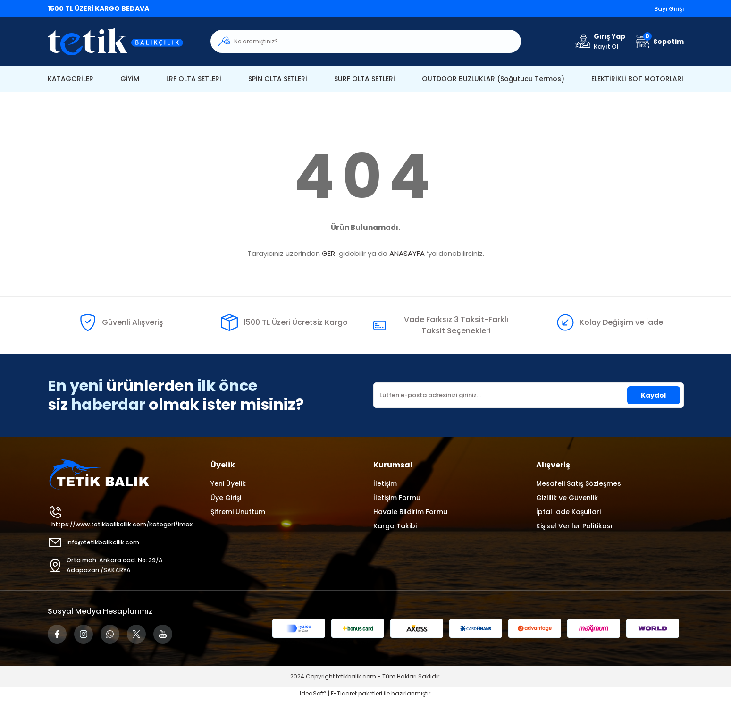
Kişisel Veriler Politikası (574, 526)
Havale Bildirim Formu (410, 512)
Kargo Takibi (395, 526)
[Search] (365, 41)
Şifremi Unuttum (237, 512)
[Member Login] (599, 41)
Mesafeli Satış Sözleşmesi (579, 483)
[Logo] (121, 41)
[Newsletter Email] (528, 395)
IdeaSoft (313, 696)
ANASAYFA (407, 253)
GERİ (329, 253)
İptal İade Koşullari (568, 512)
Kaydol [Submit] (653, 395)
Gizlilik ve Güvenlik (567, 497)
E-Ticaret (344, 696)
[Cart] (658, 41)
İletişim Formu (396, 497)
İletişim (385, 483)
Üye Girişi (225, 497)
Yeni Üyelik (228, 483)
